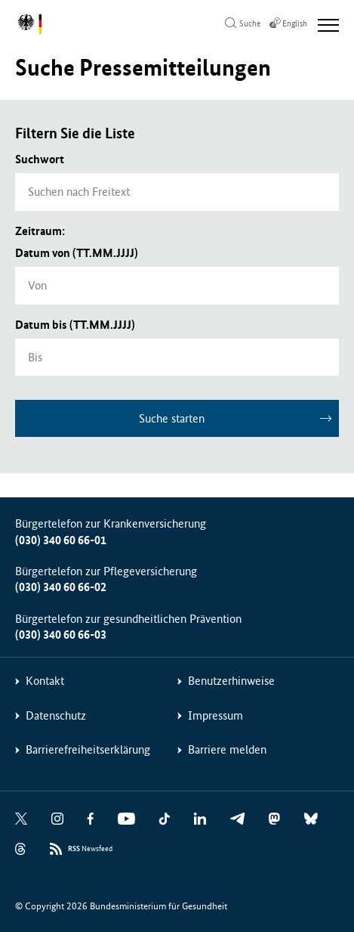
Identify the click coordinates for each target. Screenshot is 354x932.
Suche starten (172, 418)
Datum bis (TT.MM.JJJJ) (75, 324)
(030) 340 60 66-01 (60, 540)
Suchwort (39, 159)
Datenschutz (56, 715)
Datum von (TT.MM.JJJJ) (76, 253)
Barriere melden (227, 749)
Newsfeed (90, 849)
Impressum (215, 715)
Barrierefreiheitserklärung (88, 749)
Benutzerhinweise (231, 680)
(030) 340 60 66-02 (60, 587)
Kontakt (45, 680)
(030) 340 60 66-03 (60, 634)
